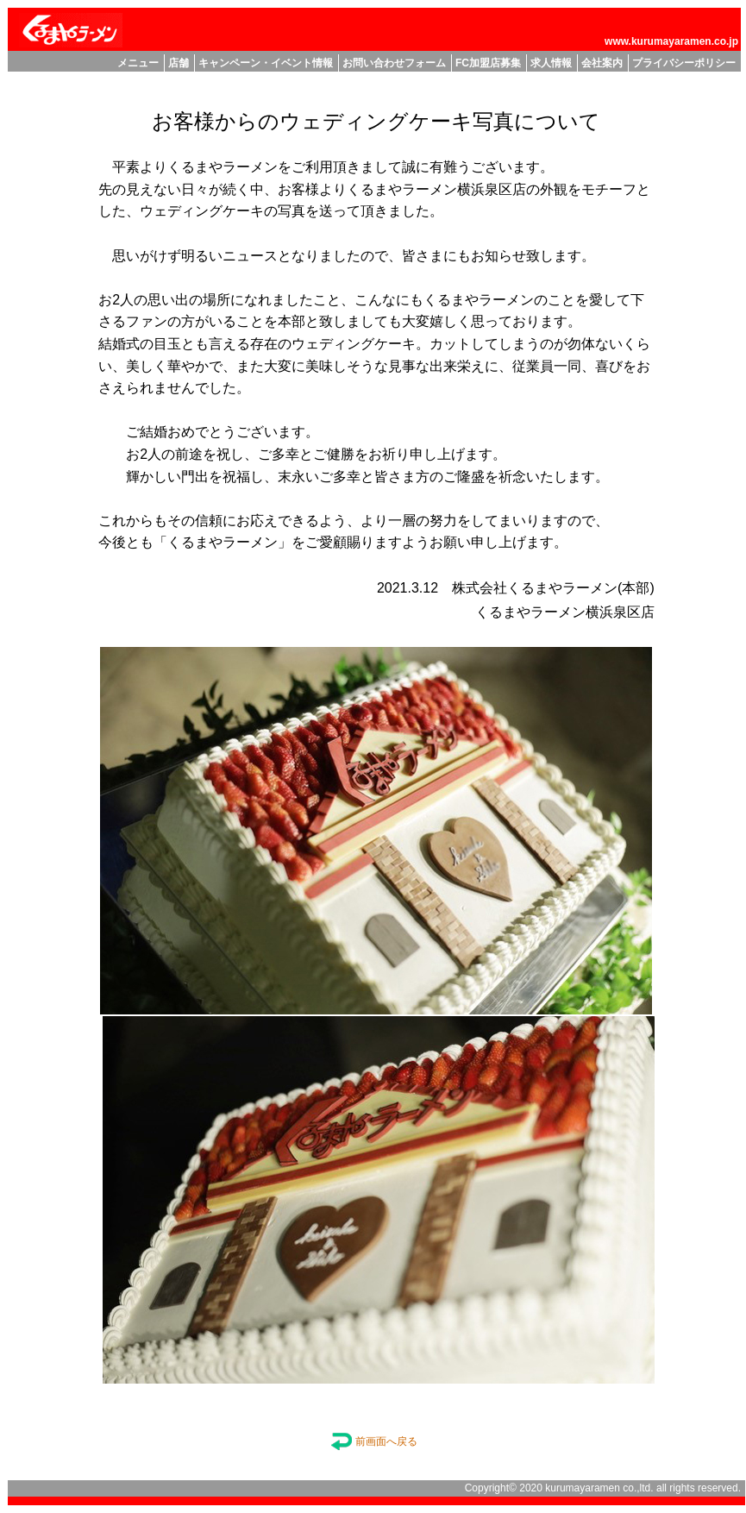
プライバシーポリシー (684, 63)
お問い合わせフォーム (394, 63)
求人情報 (551, 63)
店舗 (178, 63)
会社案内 (602, 63)
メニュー (138, 63)
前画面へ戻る (374, 1441)
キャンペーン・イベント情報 (265, 63)
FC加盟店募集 (488, 63)
